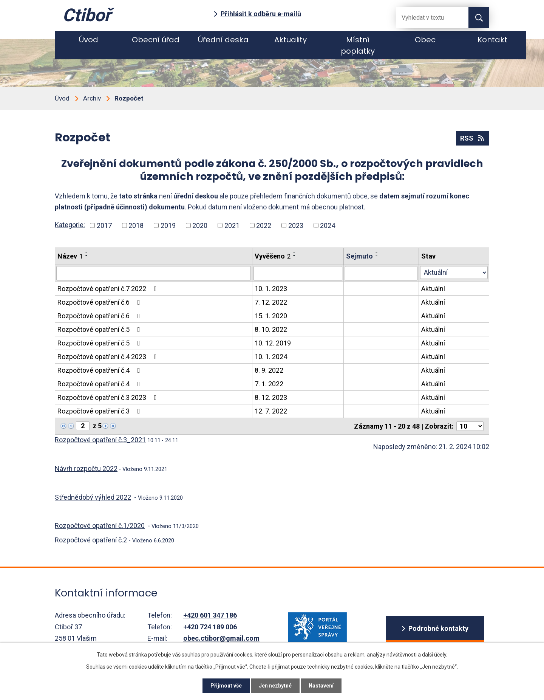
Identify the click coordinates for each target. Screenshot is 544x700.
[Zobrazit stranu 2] (83, 425)
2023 (295, 225)
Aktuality (290, 39)
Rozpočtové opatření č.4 (100, 370)
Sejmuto (359, 256)
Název (70, 256)
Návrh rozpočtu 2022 (86, 468)
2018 (136, 225)
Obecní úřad (155, 39)
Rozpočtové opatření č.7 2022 (108, 289)
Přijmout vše (226, 686)
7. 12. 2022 (271, 302)
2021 (232, 225)
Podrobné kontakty (438, 628)
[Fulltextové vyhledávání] (426, 17)
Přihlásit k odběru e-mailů (261, 14)
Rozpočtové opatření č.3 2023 (108, 397)
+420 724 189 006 (210, 627)
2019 (168, 225)
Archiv (92, 98)
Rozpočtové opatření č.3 (100, 411)
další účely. (434, 655)
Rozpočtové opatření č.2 (91, 540)
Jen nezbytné (275, 686)
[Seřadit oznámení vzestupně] (87, 252)
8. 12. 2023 (271, 397)
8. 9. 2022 (269, 370)
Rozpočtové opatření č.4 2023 (108, 357)
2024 (327, 225)
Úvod (88, 39)
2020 (199, 225)
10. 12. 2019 (273, 343)
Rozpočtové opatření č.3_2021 (100, 440)
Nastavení (321, 686)
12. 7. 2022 (271, 411)
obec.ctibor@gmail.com (221, 638)
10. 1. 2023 (271, 289)
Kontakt (492, 39)
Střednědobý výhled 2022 (93, 497)
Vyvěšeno (273, 256)
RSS (472, 138)
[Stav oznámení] (454, 272)
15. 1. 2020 (271, 316)
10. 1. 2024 (271, 357)
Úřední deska (223, 39)
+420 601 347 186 (210, 615)
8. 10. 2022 (271, 329)
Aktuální (433, 289)
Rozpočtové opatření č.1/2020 (100, 526)
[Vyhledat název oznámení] (153, 273)
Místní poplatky (358, 45)
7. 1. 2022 (269, 384)
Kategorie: (70, 225)
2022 (263, 225)
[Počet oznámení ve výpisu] (470, 426)
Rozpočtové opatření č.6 (100, 302)
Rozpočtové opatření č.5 (100, 329)
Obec (425, 39)
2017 (104, 225)
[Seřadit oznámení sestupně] (87, 255)
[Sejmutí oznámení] (381, 273)
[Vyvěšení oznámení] (298, 273)
